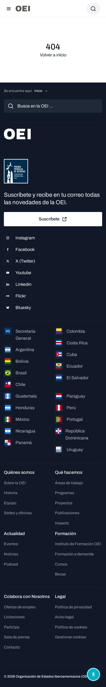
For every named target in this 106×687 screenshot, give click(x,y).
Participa (11, 627)
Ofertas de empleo (20, 607)
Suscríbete (53, 219)
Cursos (61, 564)
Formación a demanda (74, 554)
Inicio (38, 91)
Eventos (11, 544)
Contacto (12, 647)
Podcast (11, 564)
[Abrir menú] (9, 9)
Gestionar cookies (70, 637)
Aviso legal (64, 617)
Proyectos (63, 503)
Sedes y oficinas (18, 513)
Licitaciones (14, 617)
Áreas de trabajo (69, 483)
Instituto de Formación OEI (78, 544)
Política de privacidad (73, 607)
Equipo (10, 503)
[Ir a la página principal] (22, 9)
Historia (10, 493)
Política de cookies (71, 627)
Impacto (62, 523)
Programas (64, 493)
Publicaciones (67, 513)
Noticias (11, 554)
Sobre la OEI (15, 483)
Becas (60, 574)
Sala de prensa (17, 637)
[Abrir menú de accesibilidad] (93, 674)
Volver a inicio (53, 55)
